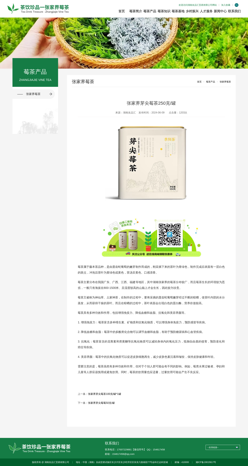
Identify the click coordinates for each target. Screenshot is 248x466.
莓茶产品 (149, 11)
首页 (121, 11)
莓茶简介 (135, 11)
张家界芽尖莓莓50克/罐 (101, 403)
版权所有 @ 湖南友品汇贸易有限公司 (50, 462)
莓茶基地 (178, 11)
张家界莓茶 (225, 81)
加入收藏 (225, 5)
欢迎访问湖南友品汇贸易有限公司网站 (198, 5)
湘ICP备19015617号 (206, 462)
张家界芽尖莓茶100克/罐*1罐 (104, 394)
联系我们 (234, 11)
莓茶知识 (164, 11)
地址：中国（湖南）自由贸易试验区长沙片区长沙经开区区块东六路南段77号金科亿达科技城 (122, 462)
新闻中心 (220, 11)
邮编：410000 (182, 462)
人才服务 (206, 11)
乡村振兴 (192, 11)
